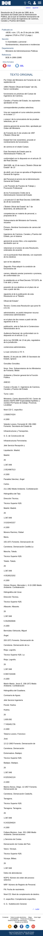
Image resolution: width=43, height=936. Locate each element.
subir (37, 909)
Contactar (5, 917)
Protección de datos (27, 919)
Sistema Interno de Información (17, 920)
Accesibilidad (14, 919)
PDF (9, 66)
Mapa (30, 917)
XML (22, 66)
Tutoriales (32, 920)
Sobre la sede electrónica (18, 917)
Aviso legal (37, 917)
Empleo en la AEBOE (21, 922)
